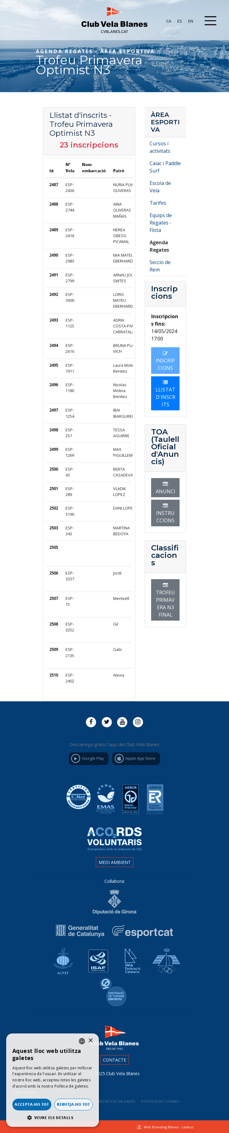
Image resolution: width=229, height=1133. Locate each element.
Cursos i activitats (160, 147)
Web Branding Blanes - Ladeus (168, 1127)
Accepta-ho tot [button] (32, 1104)
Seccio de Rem (160, 266)
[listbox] (82, 1041)
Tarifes (158, 202)
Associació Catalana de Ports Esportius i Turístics (61, 959)
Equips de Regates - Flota (161, 222)
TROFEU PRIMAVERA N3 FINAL (165, 600)
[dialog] (52, 1080)
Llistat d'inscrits (165, 394)
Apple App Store (134, 758)
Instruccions (165, 513)
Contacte (114, 1060)
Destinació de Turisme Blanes (114, 992)
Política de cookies (160, 1101)
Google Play (87, 758)
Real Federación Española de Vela (165, 959)
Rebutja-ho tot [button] (73, 1104)
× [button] (90, 1040)
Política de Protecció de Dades (104, 1101)
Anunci (165, 488)
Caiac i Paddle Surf (165, 167)
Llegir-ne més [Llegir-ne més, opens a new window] (24, 1092)
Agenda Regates (159, 246)
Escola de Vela (160, 187)
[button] (52, 1117)
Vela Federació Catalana (130, 959)
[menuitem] (168, 21)
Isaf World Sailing (96, 959)
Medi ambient (115, 862)
